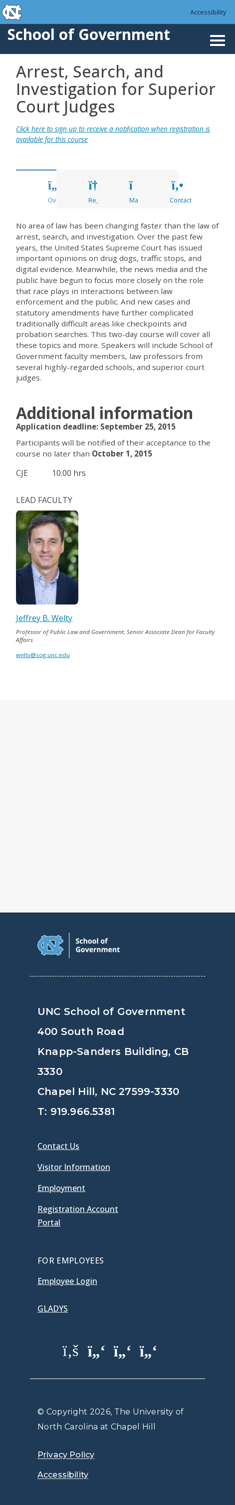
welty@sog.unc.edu (43, 654)
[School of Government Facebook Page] (71, 1350)
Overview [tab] (62, 192)
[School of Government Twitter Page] (97, 1350)
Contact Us (58, 1146)
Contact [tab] (181, 192)
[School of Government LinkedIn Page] (123, 1350)
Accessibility (208, 12)
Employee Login (67, 1281)
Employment (61, 1188)
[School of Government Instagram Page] (149, 1350)
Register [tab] (100, 192)
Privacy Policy (65, 1455)
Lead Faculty (44, 500)
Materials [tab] (142, 192)
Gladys (52, 1308)
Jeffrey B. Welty (44, 618)
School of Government (88, 34)
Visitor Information (73, 1167)
